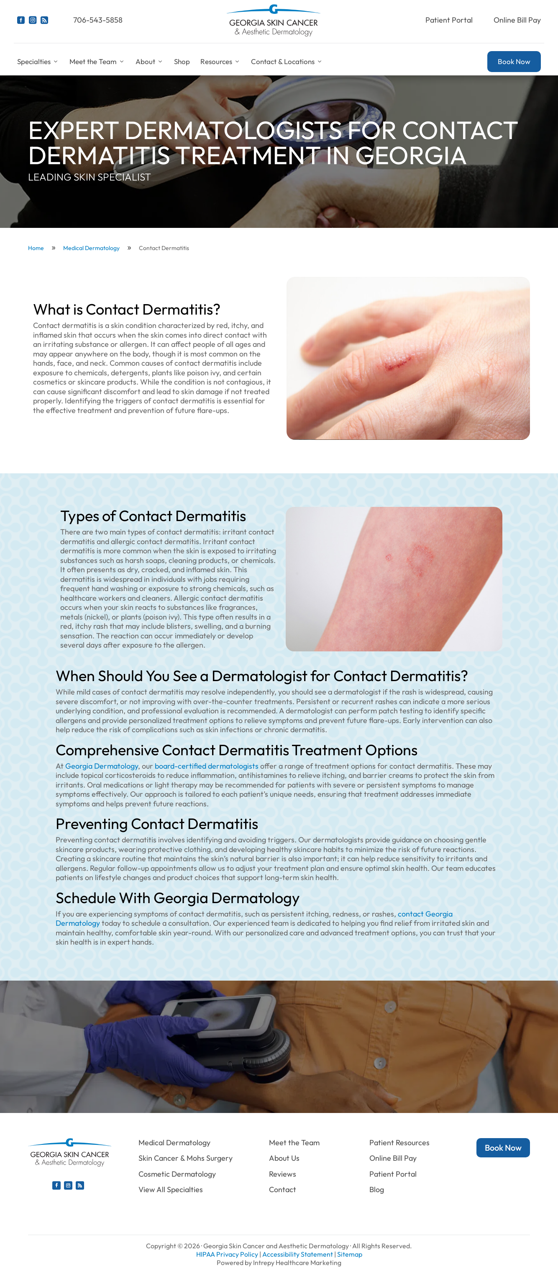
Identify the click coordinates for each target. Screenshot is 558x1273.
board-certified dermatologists (207, 766)
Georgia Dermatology (101, 766)
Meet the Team (97, 61)
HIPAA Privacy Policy (227, 1254)
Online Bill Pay (517, 20)
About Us (284, 1158)
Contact (282, 1189)
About (150, 61)
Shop (182, 61)
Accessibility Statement (297, 1254)
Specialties (38, 61)
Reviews (282, 1174)
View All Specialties (170, 1189)
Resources (220, 61)
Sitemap (349, 1254)
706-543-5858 (98, 20)
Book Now (514, 61)
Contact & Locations (287, 61)
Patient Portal (449, 20)
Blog (376, 1189)
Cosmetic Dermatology (177, 1174)
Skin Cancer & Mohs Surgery (185, 1158)
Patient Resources (399, 1142)
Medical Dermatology (174, 1142)
